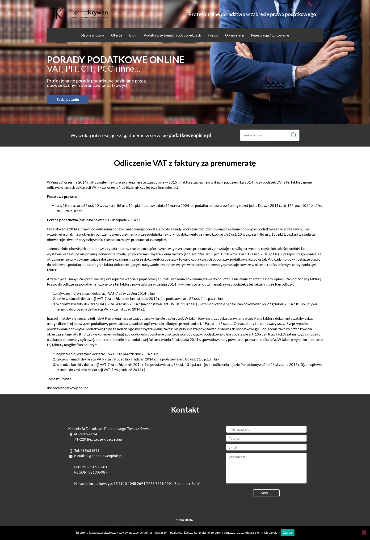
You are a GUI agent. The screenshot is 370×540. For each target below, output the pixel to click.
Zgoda (287, 532)
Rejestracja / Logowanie (270, 35)
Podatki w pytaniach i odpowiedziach (172, 35)
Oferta (116, 35)
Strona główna (92, 35)
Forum (213, 35)
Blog (133, 35)
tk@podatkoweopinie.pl (103, 456)
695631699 (90, 450)
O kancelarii (234, 35)
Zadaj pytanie (67, 99)
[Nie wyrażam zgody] (364, 532)
